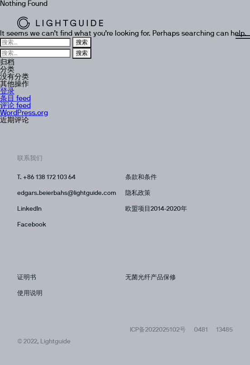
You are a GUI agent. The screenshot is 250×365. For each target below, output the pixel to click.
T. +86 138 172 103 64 (46, 177)
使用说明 (29, 293)
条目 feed (15, 98)
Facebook (31, 225)
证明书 (26, 277)
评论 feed (15, 105)
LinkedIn (29, 209)
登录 (7, 91)
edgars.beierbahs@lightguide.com (66, 193)
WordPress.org (24, 112)
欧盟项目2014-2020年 (156, 209)
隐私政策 (138, 193)
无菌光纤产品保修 (150, 277)
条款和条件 (141, 177)
